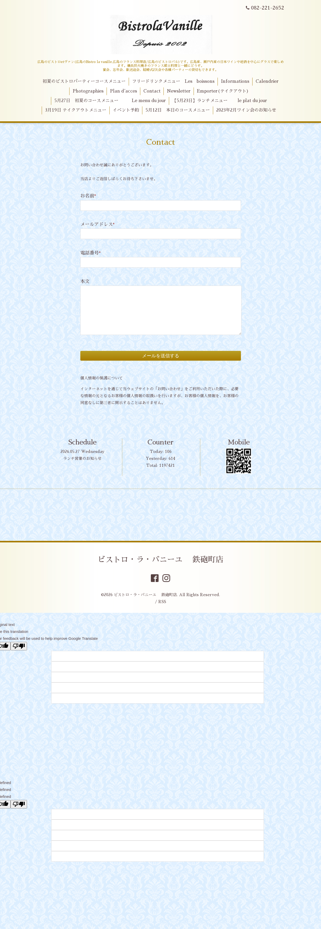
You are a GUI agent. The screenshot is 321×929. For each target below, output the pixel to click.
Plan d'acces (123, 91)
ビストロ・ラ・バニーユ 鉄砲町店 (160, 559)
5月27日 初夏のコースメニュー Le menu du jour (110, 100)
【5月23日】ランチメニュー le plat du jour (219, 100)
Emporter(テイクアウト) (223, 91)
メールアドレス (97, 224)
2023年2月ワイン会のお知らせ (246, 110)
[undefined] (19, 804)
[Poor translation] (19, 646)
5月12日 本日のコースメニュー (177, 110)
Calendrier (267, 81)
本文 (85, 281)
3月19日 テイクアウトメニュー (75, 110)
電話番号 (90, 253)
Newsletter (178, 91)
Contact (152, 91)
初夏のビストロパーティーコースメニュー (84, 81)
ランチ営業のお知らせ (82, 458)
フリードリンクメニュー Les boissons (173, 81)
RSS (162, 602)
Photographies (88, 91)
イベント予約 (126, 110)
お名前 (88, 196)
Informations (235, 81)
